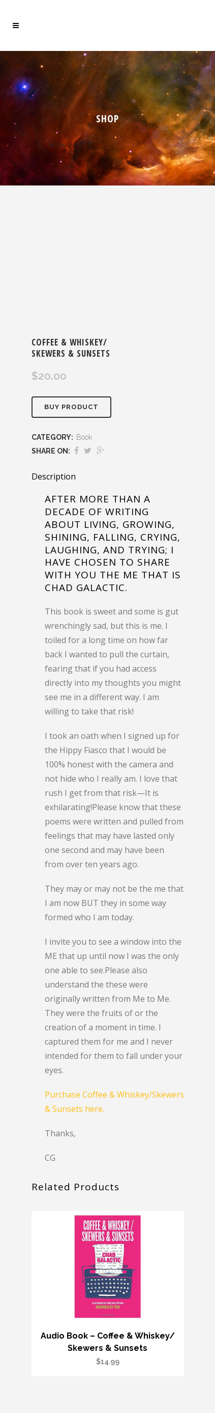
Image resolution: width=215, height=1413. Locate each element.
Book (84, 437)
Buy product (71, 407)
